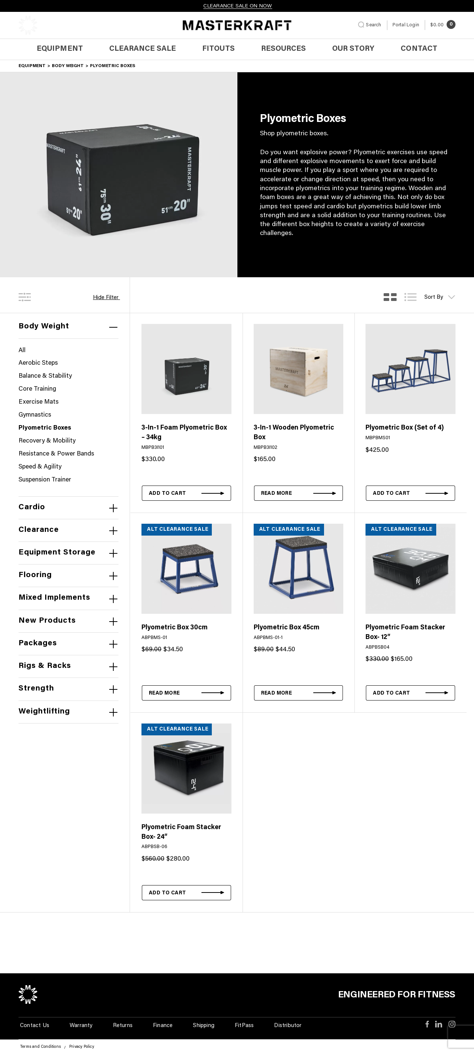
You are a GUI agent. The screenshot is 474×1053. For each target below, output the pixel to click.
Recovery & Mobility (47, 441)
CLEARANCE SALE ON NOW (237, 6)
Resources (283, 49)
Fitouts (218, 49)
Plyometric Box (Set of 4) (404, 428)
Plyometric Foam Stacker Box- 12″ (405, 633)
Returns (123, 1026)
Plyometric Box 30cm (174, 628)
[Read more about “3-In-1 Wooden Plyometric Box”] (298, 493)
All (22, 351)
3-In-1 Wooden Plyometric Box (294, 433)
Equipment (60, 49)
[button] (186, 493)
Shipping (203, 1026)
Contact (419, 49)
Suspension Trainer (45, 480)
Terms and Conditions (40, 1047)
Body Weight (68, 66)
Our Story (353, 49)
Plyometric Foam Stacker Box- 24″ (181, 832)
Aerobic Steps (38, 363)
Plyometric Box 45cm (287, 628)
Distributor (287, 1026)
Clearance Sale (142, 49)
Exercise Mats (39, 402)
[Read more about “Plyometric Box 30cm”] (186, 693)
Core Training (37, 389)
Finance (163, 1026)
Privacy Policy (81, 1047)
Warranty (81, 1026)
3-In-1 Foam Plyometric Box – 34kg (184, 433)
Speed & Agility (40, 467)
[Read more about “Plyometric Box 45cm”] (298, 693)
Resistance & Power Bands (56, 454)
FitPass (244, 1026)
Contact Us (34, 1026)
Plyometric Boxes (45, 428)
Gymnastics (35, 415)
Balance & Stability (45, 376)
